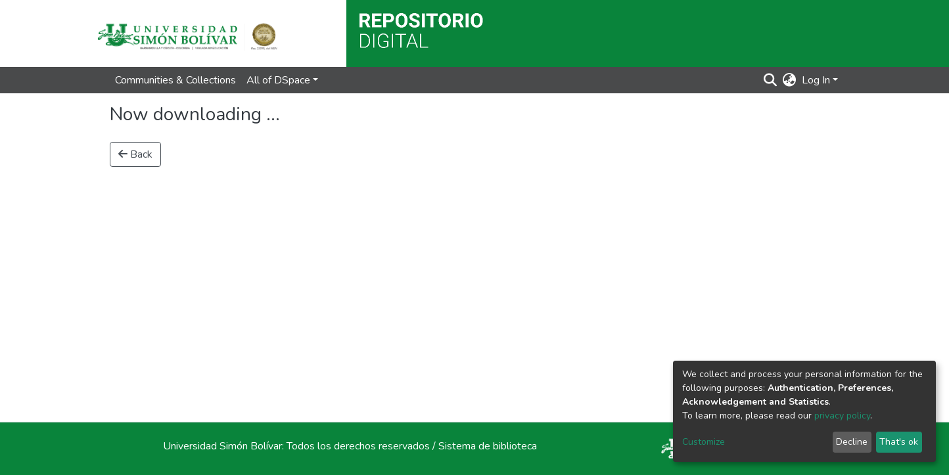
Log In (816, 80)
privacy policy (842, 415)
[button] (789, 80)
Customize (703, 442)
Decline (852, 442)
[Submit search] (770, 80)
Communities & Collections (175, 80)
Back (135, 154)
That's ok (898, 442)
